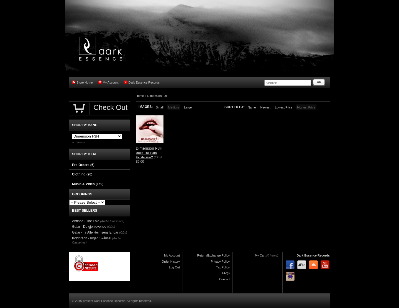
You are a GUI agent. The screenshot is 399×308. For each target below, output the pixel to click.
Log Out (174, 267)
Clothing (82, 174)
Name (252, 107)
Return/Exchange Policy (213, 255)
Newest (265, 107)
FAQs (226, 273)
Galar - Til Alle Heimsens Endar (95, 232)
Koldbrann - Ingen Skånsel (91, 238)
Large (188, 107)
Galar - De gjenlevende (89, 227)
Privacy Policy (220, 261)
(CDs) (158, 157)
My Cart (260, 255)
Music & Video (87, 184)
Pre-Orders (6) (83, 165)
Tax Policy (223, 267)
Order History (171, 261)
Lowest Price (283, 107)
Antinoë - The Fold (85, 221)
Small (159, 107)
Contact (224, 279)
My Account (108, 82)
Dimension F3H (157, 95)
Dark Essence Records (142, 82)
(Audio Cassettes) (112, 221)
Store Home (82, 82)
